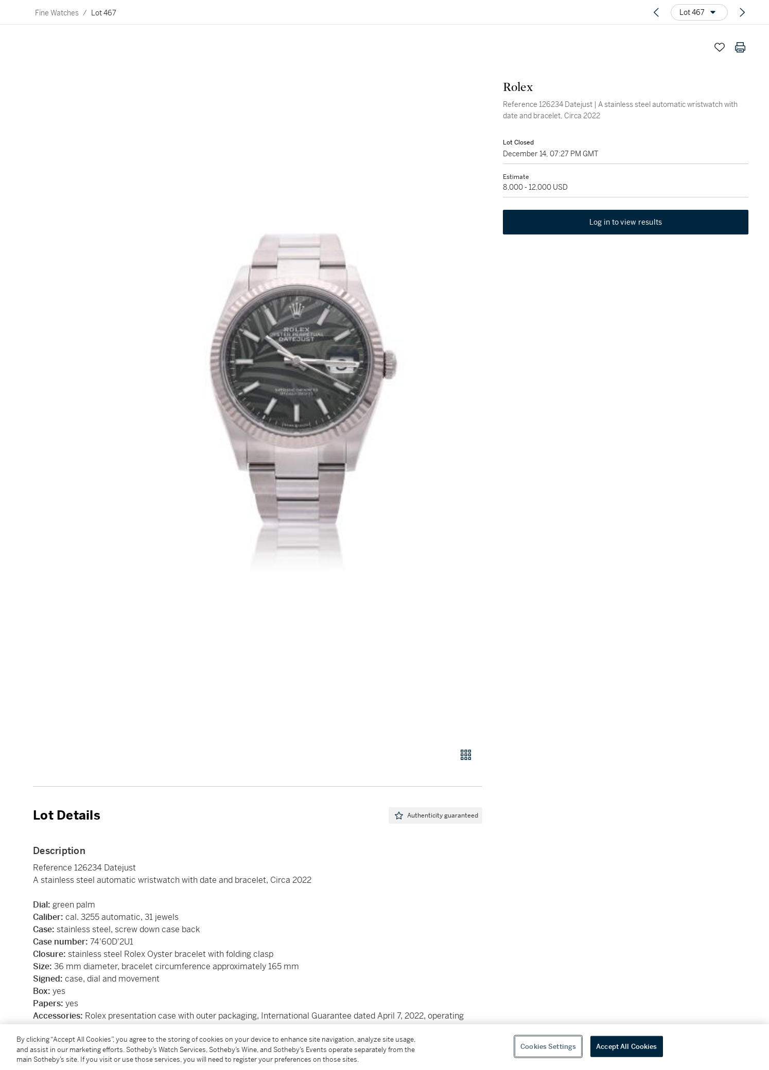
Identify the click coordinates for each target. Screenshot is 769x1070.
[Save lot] (719, 47)
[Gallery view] (466, 755)
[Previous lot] (656, 12)
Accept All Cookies (626, 1046)
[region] (384, 1047)
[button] (297, 386)
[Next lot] (742, 12)
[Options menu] (699, 12)
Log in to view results (625, 222)
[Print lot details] (740, 47)
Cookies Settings (548, 1046)
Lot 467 (103, 12)
